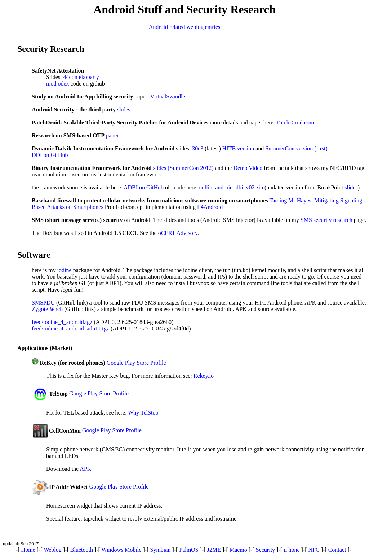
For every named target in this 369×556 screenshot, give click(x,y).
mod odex (57, 83)
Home (28, 550)
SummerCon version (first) (296, 148)
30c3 (197, 148)
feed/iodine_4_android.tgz (62, 322)
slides (123, 109)
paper (112, 135)
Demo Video (247, 168)
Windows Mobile (122, 550)
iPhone (291, 550)
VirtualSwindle (167, 96)
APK (85, 469)
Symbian (160, 550)
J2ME (214, 550)
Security (265, 550)
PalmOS (188, 550)
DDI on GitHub (50, 155)
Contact (337, 550)
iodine (64, 270)
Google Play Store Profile (136, 363)
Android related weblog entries (185, 27)
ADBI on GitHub (144, 187)
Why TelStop (143, 413)
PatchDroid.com (295, 122)
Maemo (238, 550)
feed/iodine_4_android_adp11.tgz (70, 328)
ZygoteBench (47, 309)
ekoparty (89, 77)
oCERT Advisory (177, 233)
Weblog (52, 550)
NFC (314, 550)
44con (70, 77)
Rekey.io (204, 376)
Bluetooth (81, 550)
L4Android (210, 207)
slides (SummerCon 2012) (183, 168)
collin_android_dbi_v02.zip (231, 187)
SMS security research (326, 220)
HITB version (238, 148)
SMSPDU (43, 302)
